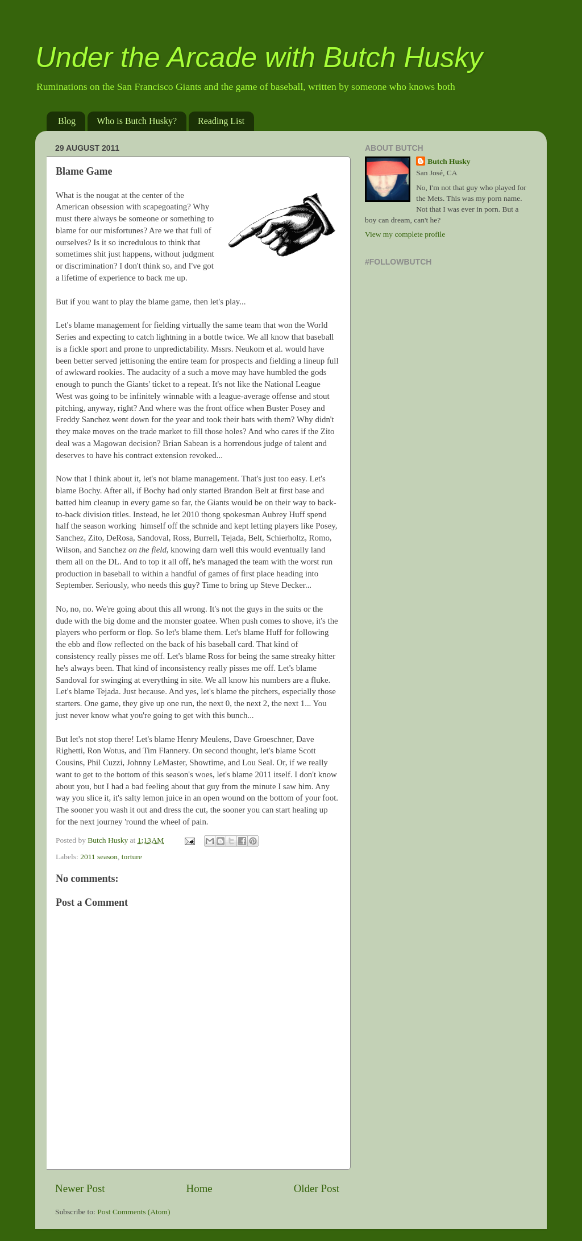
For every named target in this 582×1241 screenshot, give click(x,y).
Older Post (316, 1188)
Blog (67, 121)
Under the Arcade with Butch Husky (259, 57)
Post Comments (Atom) (133, 1211)
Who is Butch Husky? (137, 121)
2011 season (99, 856)
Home (199, 1188)
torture (132, 856)
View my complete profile (405, 234)
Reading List (221, 121)
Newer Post (80, 1188)
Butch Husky (448, 161)
